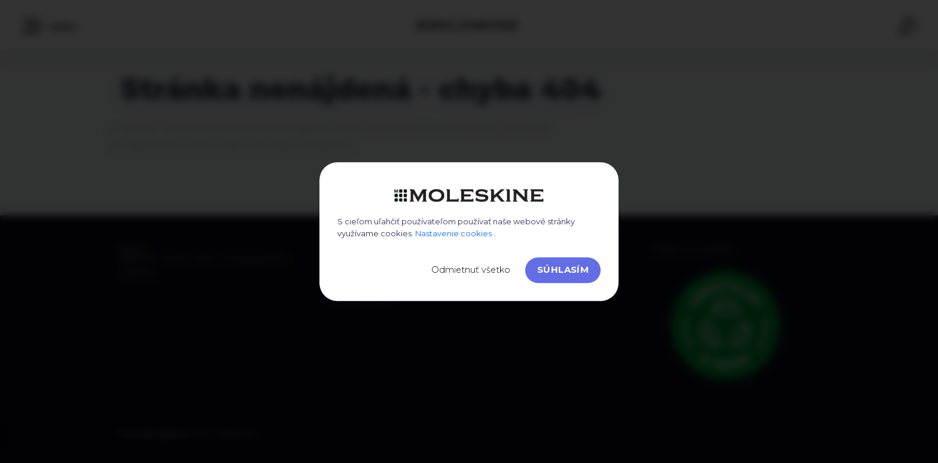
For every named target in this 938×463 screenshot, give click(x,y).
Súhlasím (563, 269)
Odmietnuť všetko (470, 269)
